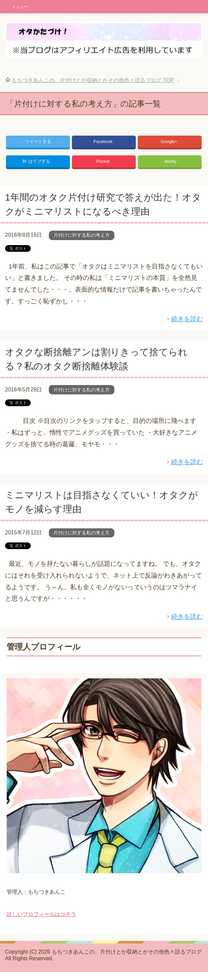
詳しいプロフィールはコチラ (41, 914)
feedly (171, 161)
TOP (93, 80)
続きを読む (187, 318)
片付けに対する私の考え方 (82, 235)
